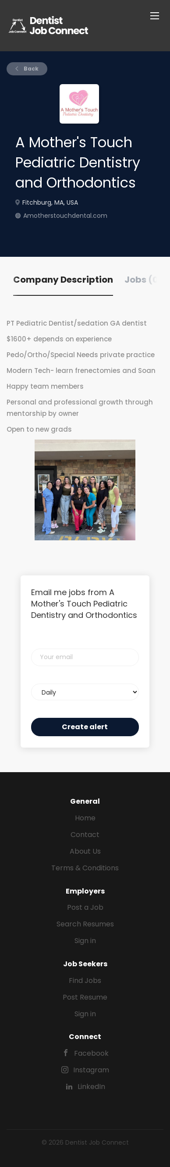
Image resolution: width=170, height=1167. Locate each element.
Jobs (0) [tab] (143, 279)
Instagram (91, 1070)
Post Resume (85, 997)
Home (85, 818)
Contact (85, 835)
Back (30, 68)
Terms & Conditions (85, 868)
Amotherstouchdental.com (65, 215)
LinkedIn (91, 1087)
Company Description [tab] (63, 279)
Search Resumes (85, 924)
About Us (85, 851)
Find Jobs (85, 980)
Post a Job (85, 907)
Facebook (91, 1053)
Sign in (85, 941)
